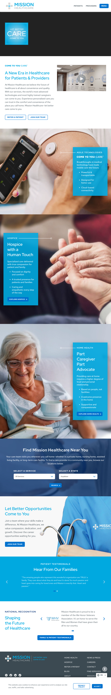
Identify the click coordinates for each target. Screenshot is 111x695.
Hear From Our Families (55, 569)
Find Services (91, 669)
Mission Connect (89, 674)
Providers (91, 6)
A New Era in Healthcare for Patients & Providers (27, 75)
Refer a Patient (15, 117)
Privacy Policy (81, 686)
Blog (56, 671)
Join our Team (37, 117)
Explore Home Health (89, 414)
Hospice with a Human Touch (20, 249)
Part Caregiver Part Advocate (86, 361)
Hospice (57, 660)
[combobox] (101, 675)
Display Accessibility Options (104, 669)
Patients (78, 6)
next (105, 581)
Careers (89, 660)
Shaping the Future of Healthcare (17, 623)
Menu (104, 6)
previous (8, 581)
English (105, 675)
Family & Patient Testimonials (55, 637)
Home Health (59, 655)
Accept (97, 686)
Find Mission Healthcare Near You (55, 450)
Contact (89, 664)
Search (54, 485)
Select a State (68, 471)
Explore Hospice (17, 299)
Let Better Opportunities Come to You (28, 511)
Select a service (25, 471)
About (56, 676)
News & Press (91, 655)
